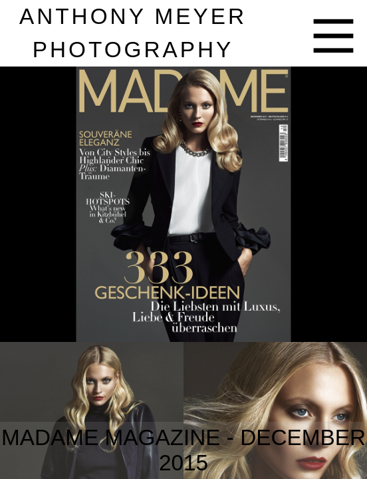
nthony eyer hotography (133, 33)
